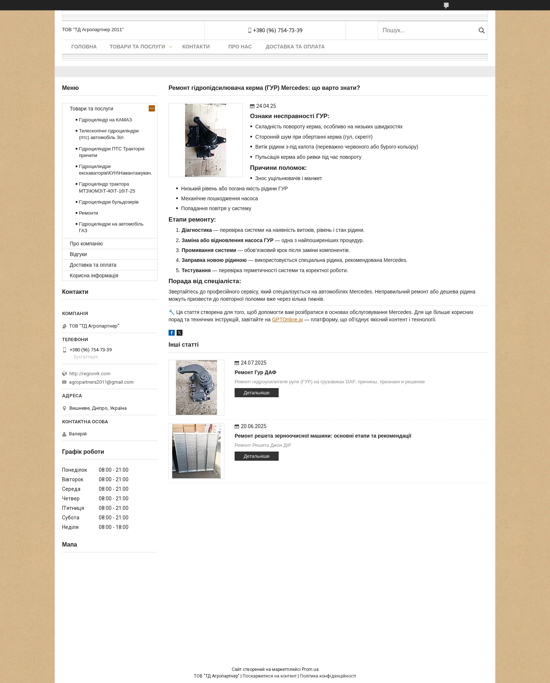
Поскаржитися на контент (270, 676)
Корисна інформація (94, 275)
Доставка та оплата (295, 47)
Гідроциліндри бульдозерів (109, 202)
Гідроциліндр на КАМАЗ (105, 120)
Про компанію (86, 243)
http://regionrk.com (90, 373)
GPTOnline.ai (287, 319)
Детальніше (257, 392)
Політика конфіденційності (328, 676)
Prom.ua (310, 669)
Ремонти (88, 213)
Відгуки (78, 254)
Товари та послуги (137, 47)
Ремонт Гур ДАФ (255, 372)
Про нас (240, 47)
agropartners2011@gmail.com (101, 382)
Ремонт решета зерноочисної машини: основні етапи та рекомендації (323, 436)
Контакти (196, 47)
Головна (84, 47)
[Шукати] (481, 30)
